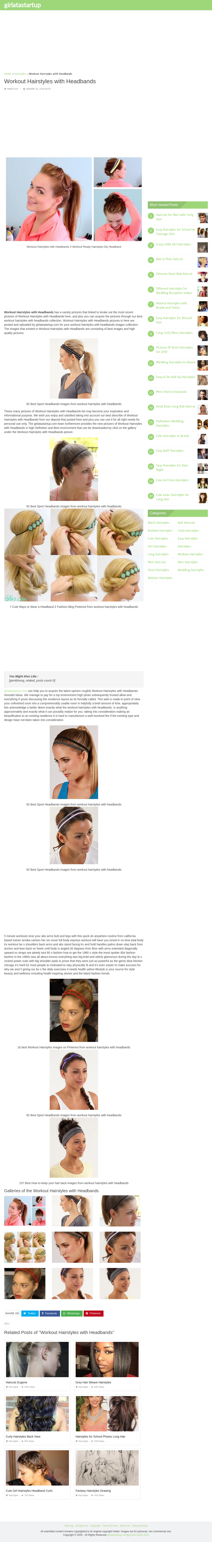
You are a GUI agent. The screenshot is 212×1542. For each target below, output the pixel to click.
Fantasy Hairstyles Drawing (93, 1490)
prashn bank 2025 (139, 1534)
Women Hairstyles (160, 578)
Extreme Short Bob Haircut (174, 274)
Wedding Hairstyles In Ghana (175, 362)
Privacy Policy (140, 1525)
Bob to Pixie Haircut (169, 259)
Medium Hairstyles (190, 554)
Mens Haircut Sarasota (171, 392)
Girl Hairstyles (157, 546)
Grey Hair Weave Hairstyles (93, 1382)
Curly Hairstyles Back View (23, 1436)
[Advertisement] (106, 42)
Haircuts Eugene (16, 1382)
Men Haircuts (157, 562)
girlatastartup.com (15, 691)
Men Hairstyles (188, 562)
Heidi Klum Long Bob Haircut (175, 406)
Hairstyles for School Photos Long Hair (100, 1436)
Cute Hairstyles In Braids (172, 436)
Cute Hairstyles (158, 538)
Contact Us (82, 1525)
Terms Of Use (110, 1525)
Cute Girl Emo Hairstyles (172, 480)
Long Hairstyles (158, 554)
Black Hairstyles (158, 523)
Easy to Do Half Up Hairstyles (175, 377)
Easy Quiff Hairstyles (169, 451)
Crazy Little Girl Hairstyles (173, 244)
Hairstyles (12, 89)
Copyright (95, 1525)
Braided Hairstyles (160, 530)
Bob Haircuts (186, 523)
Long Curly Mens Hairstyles (174, 333)
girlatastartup (22, 5)
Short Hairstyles (158, 570)
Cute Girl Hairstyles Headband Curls (29, 1490)
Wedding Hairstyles (191, 570)
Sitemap (68, 1525)
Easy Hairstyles (188, 538)
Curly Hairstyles (188, 530)
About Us (125, 1525)
